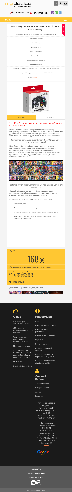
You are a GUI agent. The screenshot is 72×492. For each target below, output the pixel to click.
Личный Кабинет (42, 383)
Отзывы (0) (50, 116)
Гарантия (39, 339)
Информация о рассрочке (41, 329)
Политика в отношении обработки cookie (45, 361)
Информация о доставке (45, 324)
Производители (41, 343)
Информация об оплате (45, 335)
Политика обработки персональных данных (44, 354)
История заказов (42, 387)
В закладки (17, 281)
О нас (37, 320)
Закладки (39, 391)
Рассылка (39, 395)
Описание (21, 116)
